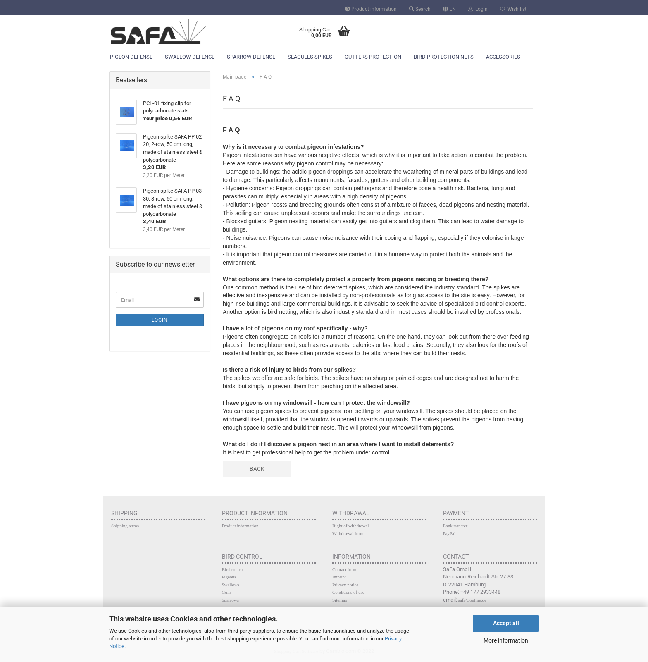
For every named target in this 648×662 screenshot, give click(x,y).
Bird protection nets (444, 57)
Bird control (233, 569)
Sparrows (230, 599)
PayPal (449, 533)
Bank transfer (455, 525)
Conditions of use (348, 592)
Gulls (227, 592)
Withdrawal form (348, 533)
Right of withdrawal (350, 525)
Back (257, 469)
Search (420, 9)
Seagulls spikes (310, 57)
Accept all (506, 623)
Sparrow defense (251, 57)
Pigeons (229, 576)
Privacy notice (345, 584)
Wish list (513, 9)
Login (478, 9)
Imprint (339, 576)
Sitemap (339, 599)
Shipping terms (125, 525)
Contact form (344, 569)
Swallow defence (189, 57)
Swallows (231, 584)
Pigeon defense (131, 57)
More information (506, 640)
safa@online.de (472, 599)
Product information (371, 9)
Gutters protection (373, 57)
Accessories (503, 57)
